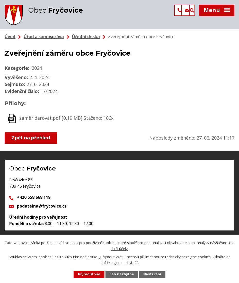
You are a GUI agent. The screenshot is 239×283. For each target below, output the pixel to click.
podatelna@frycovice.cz (42, 207)
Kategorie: (17, 69)
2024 (37, 69)
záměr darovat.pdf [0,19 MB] (50, 119)
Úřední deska (86, 37)
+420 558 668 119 (33, 198)
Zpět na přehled (31, 138)
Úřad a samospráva (44, 37)
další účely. (119, 248)
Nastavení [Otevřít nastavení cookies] (153, 274)
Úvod (10, 37)
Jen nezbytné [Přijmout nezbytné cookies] (122, 274)
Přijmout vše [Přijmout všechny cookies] (88, 274)
